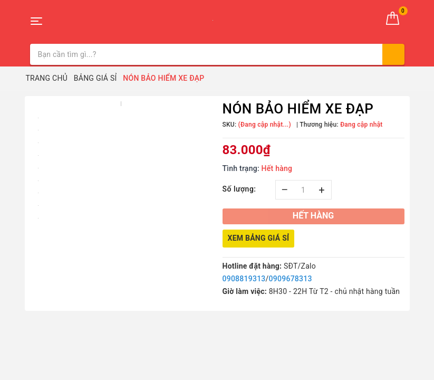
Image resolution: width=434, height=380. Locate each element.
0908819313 (244, 278)
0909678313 (290, 278)
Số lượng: (239, 189)
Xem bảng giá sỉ (259, 238)
